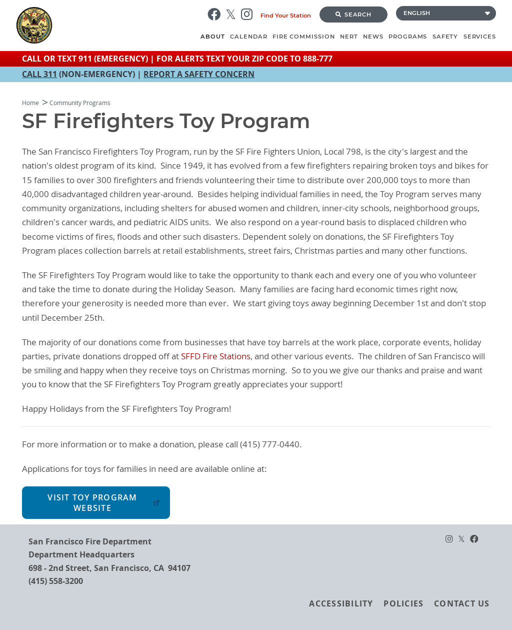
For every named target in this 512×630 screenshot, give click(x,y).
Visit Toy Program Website (92, 502)
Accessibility (341, 603)
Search (354, 14)
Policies (404, 603)
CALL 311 (39, 74)
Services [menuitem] (480, 36)
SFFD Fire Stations (215, 356)
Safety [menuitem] (445, 36)
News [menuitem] (373, 36)
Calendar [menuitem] (248, 36)
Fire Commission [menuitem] (303, 36)
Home (30, 103)
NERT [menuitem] (349, 36)
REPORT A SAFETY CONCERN (199, 74)
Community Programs (80, 103)
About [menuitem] (212, 36)
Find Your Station (285, 15)
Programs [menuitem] (407, 36)
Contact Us (462, 603)
